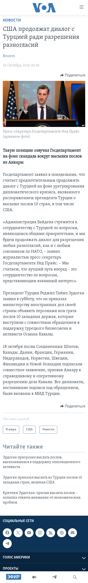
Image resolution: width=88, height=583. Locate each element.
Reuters (9, 56)
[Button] (72, 75)
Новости (12, 20)
